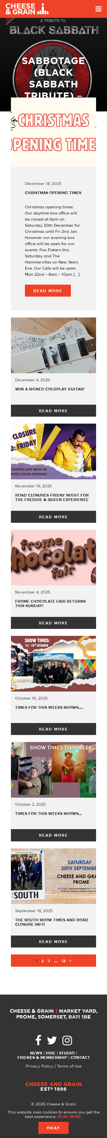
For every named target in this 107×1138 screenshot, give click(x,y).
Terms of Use (69, 1066)
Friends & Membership (42, 1057)
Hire (50, 1053)
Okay (53, 1128)
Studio (67, 1053)
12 (64, 961)
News (36, 1053)
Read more (69, 1117)
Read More (47, 291)
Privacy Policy (39, 1066)
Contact (80, 1057)
